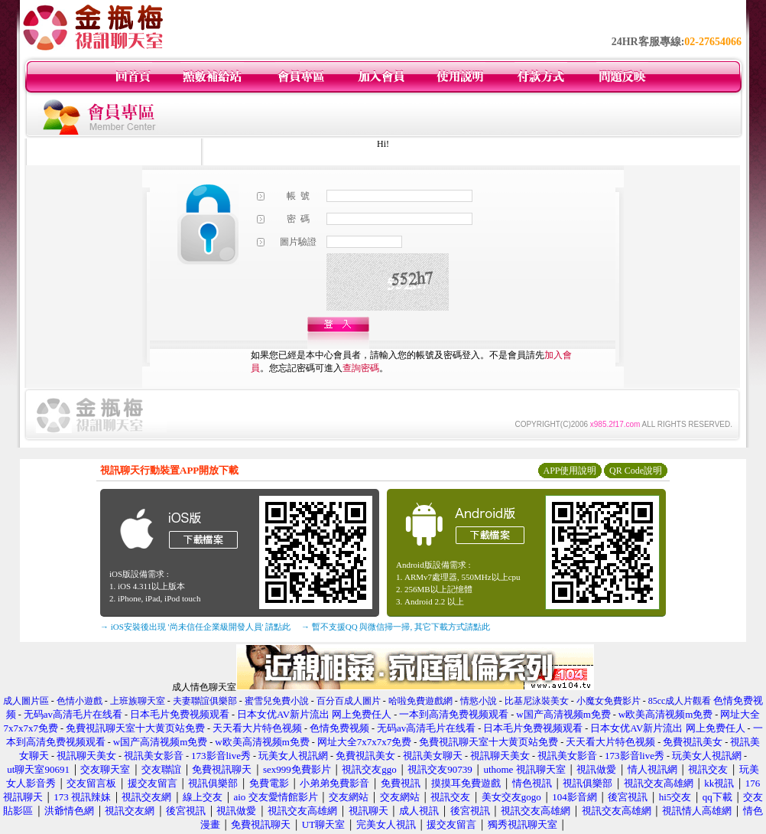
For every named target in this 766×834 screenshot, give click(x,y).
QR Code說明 (635, 470)
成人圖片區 (26, 701)
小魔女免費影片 (608, 701)
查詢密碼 (360, 368)
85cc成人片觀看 (680, 701)
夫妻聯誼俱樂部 (205, 701)
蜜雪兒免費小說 (277, 701)
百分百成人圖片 (348, 701)
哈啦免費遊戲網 (420, 701)
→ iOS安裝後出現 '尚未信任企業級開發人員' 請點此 (195, 626)
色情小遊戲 (79, 701)
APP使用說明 (569, 470)
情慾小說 (478, 701)
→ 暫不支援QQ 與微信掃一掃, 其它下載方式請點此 (395, 626)
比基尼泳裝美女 (537, 701)
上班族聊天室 (137, 701)
